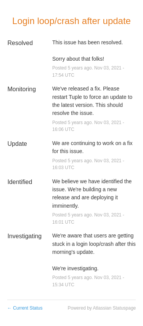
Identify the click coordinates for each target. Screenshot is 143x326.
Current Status (25, 308)
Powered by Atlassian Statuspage (101, 308)
